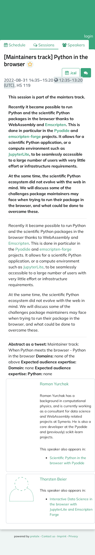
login (88, 36)
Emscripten (55, 124)
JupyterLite (18, 154)
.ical (70, 73)
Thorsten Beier (53, 479)
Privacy (73, 536)
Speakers (73, 44)
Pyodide (62, 130)
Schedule (14, 44)
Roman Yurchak (54, 383)
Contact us (48, 536)
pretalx (34, 536)
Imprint (61, 536)
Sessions (43, 44)
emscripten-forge (24, 136)
